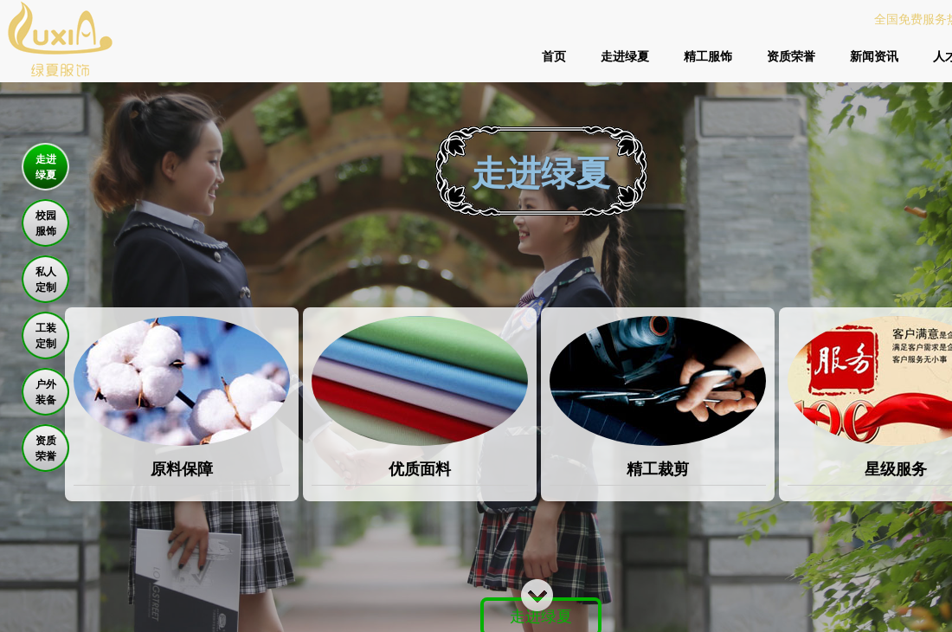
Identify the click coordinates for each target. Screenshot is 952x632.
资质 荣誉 (45, 448)
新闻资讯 (874, 56)
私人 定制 (45, 279)
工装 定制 (45, 336)
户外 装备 (45, 392)
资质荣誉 (791, 56)
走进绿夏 (625, 56)
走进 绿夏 (45, 167)
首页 (554, 56)
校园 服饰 (45, 223)
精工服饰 (708, 56)
